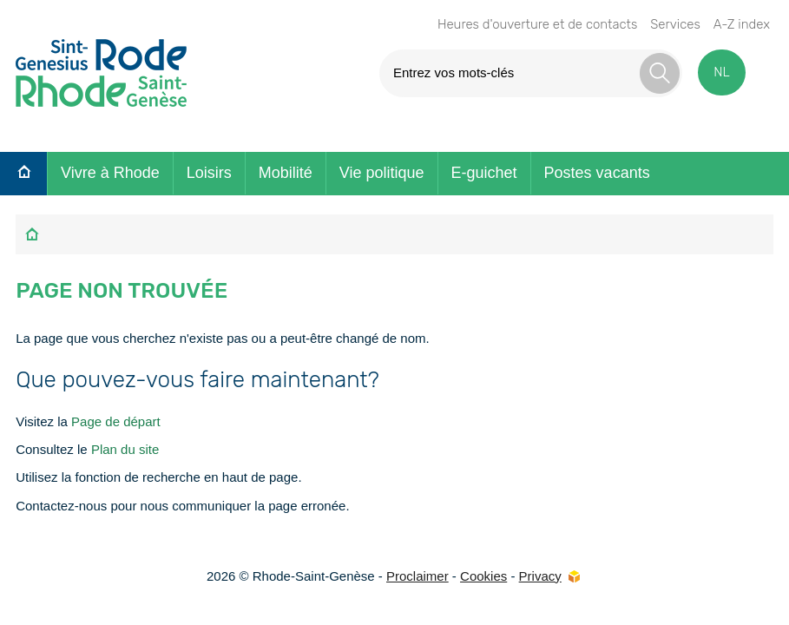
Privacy (540, 576)
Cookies (483, 576)
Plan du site (125, 449)
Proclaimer (417, 576)
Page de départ (116, 421)
